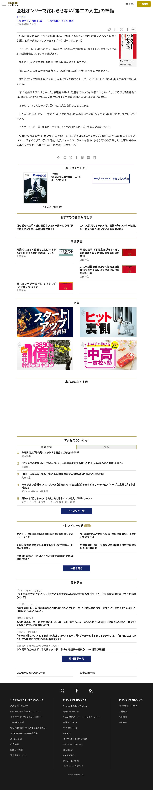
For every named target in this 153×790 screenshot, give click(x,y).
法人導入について (18, 755)
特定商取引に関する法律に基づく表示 (28, 728)
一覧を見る (76, 568)
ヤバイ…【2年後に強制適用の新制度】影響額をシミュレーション (45, 536)
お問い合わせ (16, 750)
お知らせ (123, 722)
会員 (106, 447)
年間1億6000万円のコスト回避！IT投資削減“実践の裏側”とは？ (45, 557)
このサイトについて (19, 706)
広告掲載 (14, 744)
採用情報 (123, 717)
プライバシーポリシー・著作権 (24, 733)
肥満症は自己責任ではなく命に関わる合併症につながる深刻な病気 (108, 547)
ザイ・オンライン (70, 728)
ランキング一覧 (76, 511)
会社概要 (123, 711)
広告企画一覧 (87, 672)
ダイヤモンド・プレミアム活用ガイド (26, 717)
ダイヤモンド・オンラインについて (27, 699)
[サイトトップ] (12, 4)
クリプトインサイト (71, 761)
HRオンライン (69, 755)
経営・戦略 (21, 21)
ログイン (130, 4)
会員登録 (143, 4)
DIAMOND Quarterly (73, 744)
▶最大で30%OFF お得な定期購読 (111, 178)
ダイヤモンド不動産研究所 (75, 739)
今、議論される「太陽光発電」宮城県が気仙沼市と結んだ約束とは (108, 536)
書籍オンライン (70, 722)
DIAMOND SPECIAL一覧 (31, 672)
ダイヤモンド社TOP (128, 706)
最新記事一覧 (76, 658)
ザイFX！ (67, 733)
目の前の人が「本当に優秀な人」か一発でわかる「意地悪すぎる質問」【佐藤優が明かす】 (45, 227)
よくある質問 (16, 739)
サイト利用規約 (17, 722)
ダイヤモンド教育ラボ (73, 766)
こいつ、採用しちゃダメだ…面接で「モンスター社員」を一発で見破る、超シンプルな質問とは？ (108, 227)
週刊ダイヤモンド (71, 711)
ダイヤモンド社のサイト (75, 699)
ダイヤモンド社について (131, 699)
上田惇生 (21, 17)
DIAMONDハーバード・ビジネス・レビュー (82, 717)
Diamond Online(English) (75, 706)
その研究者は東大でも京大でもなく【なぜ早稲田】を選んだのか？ (45, 547)
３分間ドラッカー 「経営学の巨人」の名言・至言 (51, 21)
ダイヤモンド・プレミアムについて (25, 711)
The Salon (68, 750)
